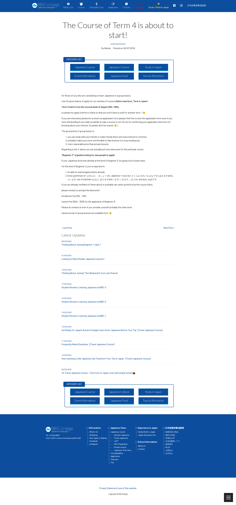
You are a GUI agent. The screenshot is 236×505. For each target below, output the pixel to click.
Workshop (93, 435)
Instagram (93, 444)
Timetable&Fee (117, 453)
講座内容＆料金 (172, 432)
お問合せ (169, 450)
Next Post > (169, 228)
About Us (142, 446)
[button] (85, 67)
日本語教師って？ (173, 441)
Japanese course (118, 432)
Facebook (93, 441)
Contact (141, 449)
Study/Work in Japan (146, 432)
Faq (112, 462)
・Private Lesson (119, 447)
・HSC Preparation (119, 444)
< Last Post (67, 228)
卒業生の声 (170, 438)
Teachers (114, 459)
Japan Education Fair (147, 435)
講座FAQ (169, 444)
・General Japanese (120, 435)
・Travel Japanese (120, 438)
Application (115, 456)
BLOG (168, 447)
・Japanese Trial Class (121, 450)
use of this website (128, 488)
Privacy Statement (108, 488)
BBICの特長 (170, 435)
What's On (93, 432)
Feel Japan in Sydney (98, 438)
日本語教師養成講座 (174, 428)
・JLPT (115, 441)
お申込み (169, 453)
